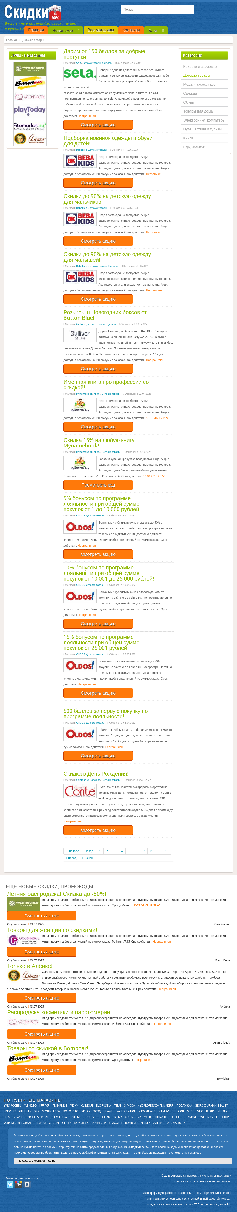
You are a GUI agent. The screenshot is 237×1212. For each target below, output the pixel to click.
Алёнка (158, 1122)
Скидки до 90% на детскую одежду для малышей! (107, 257)
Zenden (145, 1122)
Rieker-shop (167, 1111)
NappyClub (145, 1117)
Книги (97, 393)
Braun (210, 1111)
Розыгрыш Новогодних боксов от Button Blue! (105, 315)
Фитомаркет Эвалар (19, 1122)
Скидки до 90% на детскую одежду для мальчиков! (107, 199)
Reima (118, 1117)
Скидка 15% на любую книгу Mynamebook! (98, 443)
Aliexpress (60, 1105)
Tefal (117, 1105)
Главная (11, 40)
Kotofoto (70, 1111)
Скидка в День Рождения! (96, 773)
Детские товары (91, 63)
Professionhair (39, 1117)
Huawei (109, 1111)
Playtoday (60, 1117)
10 (166, 851)
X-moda (129, 1105)
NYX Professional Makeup (156, 1105)
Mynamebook (84, 393)
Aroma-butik (176, 1122)
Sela (78, 63)
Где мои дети (78, 1122)
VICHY (74, 1105)
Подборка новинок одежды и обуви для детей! (107, 141)
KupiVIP (45, 1105)
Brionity (10, 1111)
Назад (89, 851)
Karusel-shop (126, 1111)
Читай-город (91, 1111)
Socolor (177, 1117)
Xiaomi (130, 1117)
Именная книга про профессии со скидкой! (106, 385)
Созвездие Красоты (106, 1122)
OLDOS (80, 515)
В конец (87, 858)
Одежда (107, 63)
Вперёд (71, 858)
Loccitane (104, 1117)
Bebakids (81, 149)
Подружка (184, 1105)
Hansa (41, 1122)
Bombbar (131, 1122)
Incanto (19, 1117)
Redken (222, 1111)
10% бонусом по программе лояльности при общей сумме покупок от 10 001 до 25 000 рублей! (108, 573)
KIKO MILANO (147, 1111)
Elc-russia (103, 1105)
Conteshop (83, 780)
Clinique (87, 1105)
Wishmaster (209, 1117)
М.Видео (30, 1105)
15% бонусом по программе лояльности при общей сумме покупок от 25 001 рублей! (101, 642)
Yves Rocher (12, 1105)
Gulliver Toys (29, 1111)
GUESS (89, 1117)
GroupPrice (57, 1122)
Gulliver (80, 324)
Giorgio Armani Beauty (211, 1105)
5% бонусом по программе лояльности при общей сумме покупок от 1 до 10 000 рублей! (102, 504)
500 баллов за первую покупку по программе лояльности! (105, 714)
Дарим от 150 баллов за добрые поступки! (104, 54)
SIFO (200, 1111)
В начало (72, 851)
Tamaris (192, 1117)
